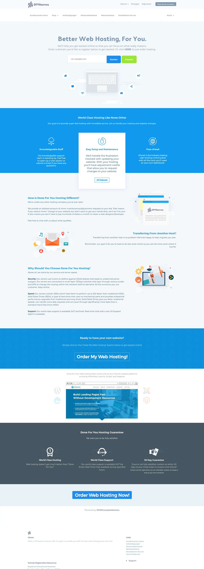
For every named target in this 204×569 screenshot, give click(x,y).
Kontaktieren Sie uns (127, 15)
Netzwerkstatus (107, 15)
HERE (128, 52)
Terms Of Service (98, 551)
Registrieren (147, 4)
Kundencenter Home (39, 15)
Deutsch (124, 4)
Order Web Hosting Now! (102, 497)
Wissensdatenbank (89, 15)
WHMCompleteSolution (108, 512)
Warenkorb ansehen (166, 4)
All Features (102, 187)
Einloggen (135, 4)
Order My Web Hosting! (102, 352)
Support (98, 557)
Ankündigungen (69, 15)
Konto (170, 15)
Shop (55, 15)
